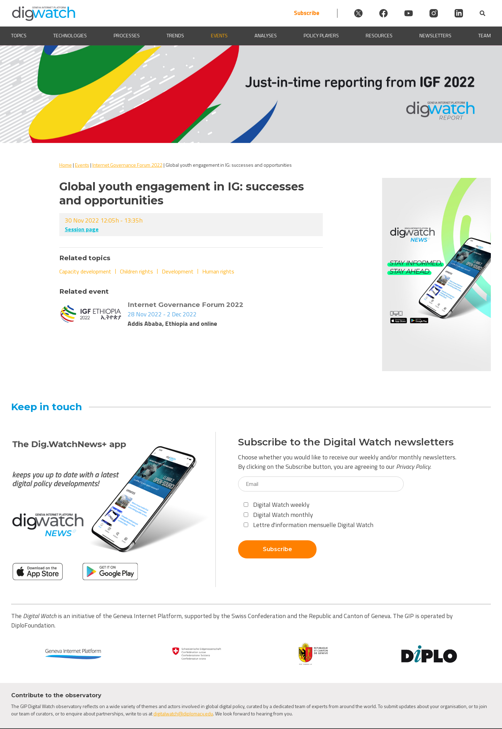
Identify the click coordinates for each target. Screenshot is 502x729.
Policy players (321, 35)
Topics (18, 35)
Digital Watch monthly (278, 514)
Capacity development (85, 271)
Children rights (136, 271)
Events (219, 35)
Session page (82, 229)
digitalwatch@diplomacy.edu (183, 713)
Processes (127, 35)
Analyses (265, 35)
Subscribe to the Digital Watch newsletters (346, 442)
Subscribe (306, 13)
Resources (379, 35)
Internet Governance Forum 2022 (127, 164)
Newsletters (435, 35)
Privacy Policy (413, 466)
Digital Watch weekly (277, 504)
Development (177, 271)
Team (484, 35)
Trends (175, 35)
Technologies (70, 35)
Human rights (218, 271)
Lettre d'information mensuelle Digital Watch (308, 524)
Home (65, 164)
